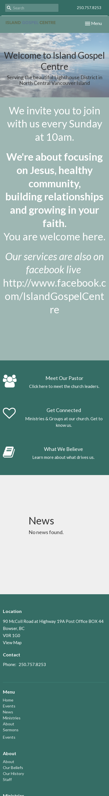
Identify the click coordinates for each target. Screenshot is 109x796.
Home (8, 700)
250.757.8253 (89, 7)
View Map (12, 642)
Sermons (11, 729)
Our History (13, 773)
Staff (7, 779)
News (8, 711)
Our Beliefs (13, 767)
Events (9, 705)
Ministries (12, 717)
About (8, 723)
